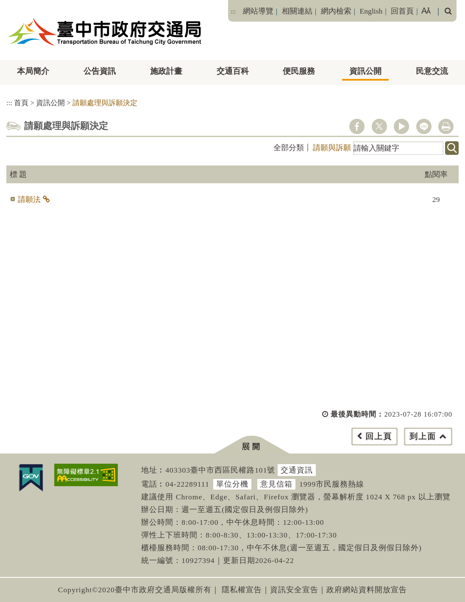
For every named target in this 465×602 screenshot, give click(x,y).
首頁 (21, 103)
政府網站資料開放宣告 (366, 589)
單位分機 (232, 484)
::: (233, 11)
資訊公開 (365, 71)
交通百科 (233, 71)
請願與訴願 (332, 147)
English (371, 11)
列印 (446, 126)
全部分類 (288, 147)
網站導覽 (258, 11)
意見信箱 (276, 484)
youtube (401, 126)
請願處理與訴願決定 (104, 103)
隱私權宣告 (242, 589)
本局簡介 (33, 71)
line (424, 126)
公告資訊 (100, 71)
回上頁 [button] (378, 436)
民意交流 (432, 71)
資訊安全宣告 (294, 589)
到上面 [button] (422, 436)
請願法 (29, 199)
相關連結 (297, 11)
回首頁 (402, 11)
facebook (357, 126)
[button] (252, 445)
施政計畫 (166, 71)
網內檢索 (336, 11)
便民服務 (299, 71)
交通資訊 (297, 470)
